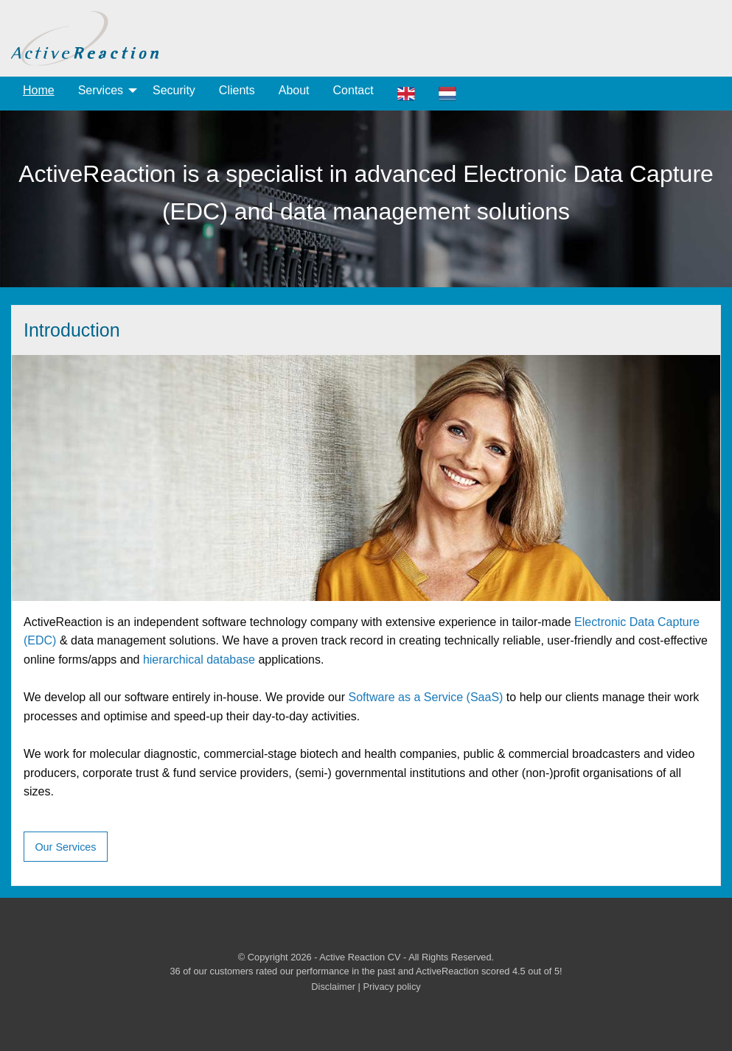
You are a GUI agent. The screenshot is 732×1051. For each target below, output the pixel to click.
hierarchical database (199, 659)
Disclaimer (333, 986)
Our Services (65, 847)
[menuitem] (38, 93)
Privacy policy (391, 986)
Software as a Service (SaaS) (426, 697)
